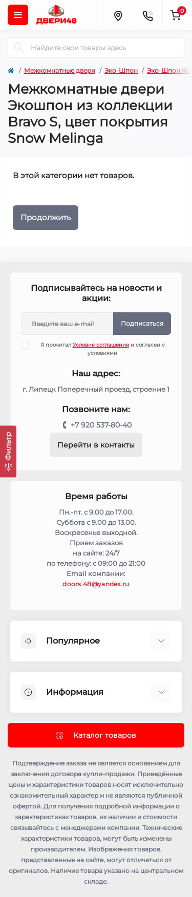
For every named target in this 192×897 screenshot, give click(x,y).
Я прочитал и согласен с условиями (99, 348)
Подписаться (142, 323)
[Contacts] (147, 15)
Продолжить (45, 217)
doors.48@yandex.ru (95, 584)
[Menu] (18, 15)
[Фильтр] (8, 451)
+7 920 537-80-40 (101, 425)
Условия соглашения (101, 344)
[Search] (19, 47)
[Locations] (118, 15)
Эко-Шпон (121, 70)
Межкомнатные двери (59, 70)
